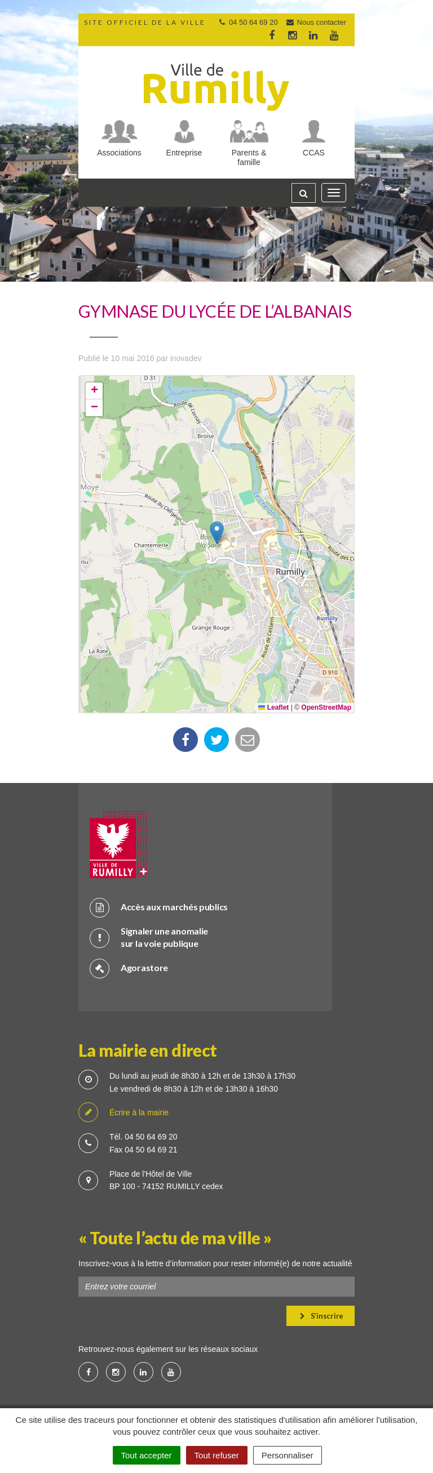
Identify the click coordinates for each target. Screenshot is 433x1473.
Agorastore (129, 968)
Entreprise (184, 152)
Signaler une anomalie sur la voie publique (149, 937)
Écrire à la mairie (123, 1112)
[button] (217, 532)
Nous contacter (315, 22)
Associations (119, 152)
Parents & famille (249, 157)
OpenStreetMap (326, 707)
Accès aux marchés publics (159, 907)
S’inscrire (321, 1315)
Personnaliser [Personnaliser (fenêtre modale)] (287, 1455)
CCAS (314, 152)
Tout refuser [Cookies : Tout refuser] (217, 1455)
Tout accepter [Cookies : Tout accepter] (146, 1455)
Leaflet (273, 707)
